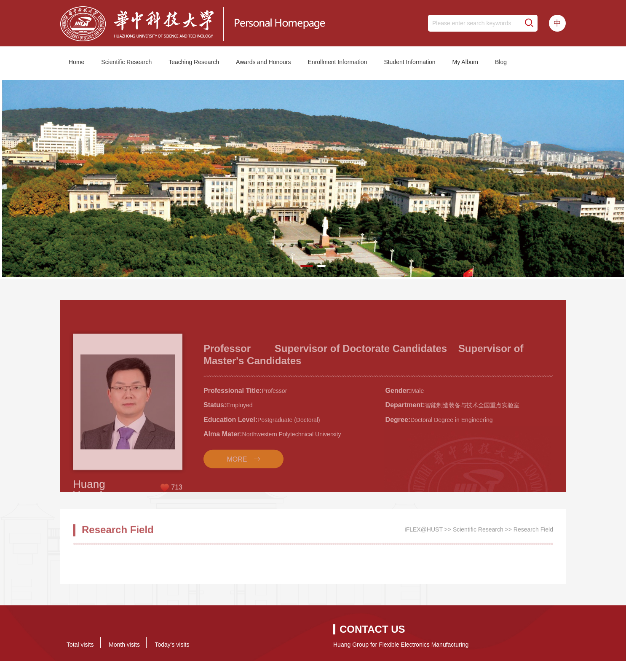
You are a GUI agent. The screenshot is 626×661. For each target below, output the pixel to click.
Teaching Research (194, 62)
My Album (465, 62)
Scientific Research (126, 62)
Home (76, 62)
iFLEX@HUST (424, 532)
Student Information (409, 62)
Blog (501, 62)
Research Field (533, 532)
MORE (237, 481)
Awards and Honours (263, 62)
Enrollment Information (337, 62)
